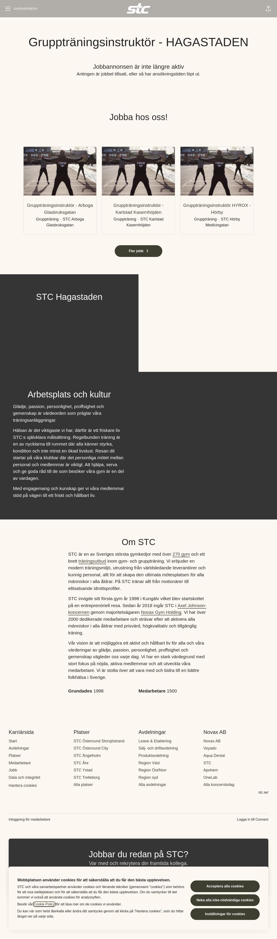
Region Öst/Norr (152, 770)
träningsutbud (92, 561)
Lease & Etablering (154, 741)
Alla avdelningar (152, 784)
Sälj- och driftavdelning (158, 748)
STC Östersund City (91, 748)
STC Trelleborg (87, 777)
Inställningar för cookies (225, 914)
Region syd (148, 777)
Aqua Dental (214, 755)
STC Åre (81, 763)
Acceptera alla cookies (225, 886)
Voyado (209, 748)
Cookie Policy (44, 904)
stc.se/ (263, 792)
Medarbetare (20, 763)
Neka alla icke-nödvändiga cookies (225, 900)
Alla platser (83, 784)
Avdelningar (19, 748)
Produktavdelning (153, 755)
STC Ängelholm (87, 755)
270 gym (181, 554)
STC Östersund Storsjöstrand (99, 741)
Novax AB (212, 741)
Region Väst (149, 763)
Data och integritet (24, 777)
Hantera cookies (23, 785)
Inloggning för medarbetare (29, 819)
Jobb (13, 770)
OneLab (210, 777)
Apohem (210, 770)
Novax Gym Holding (161, 612)
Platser (15, 755)
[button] (268, 9)
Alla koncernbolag (218, 784)
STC (207, 763)
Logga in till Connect (252, 819)
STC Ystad (83, 770)
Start (13, 741)
